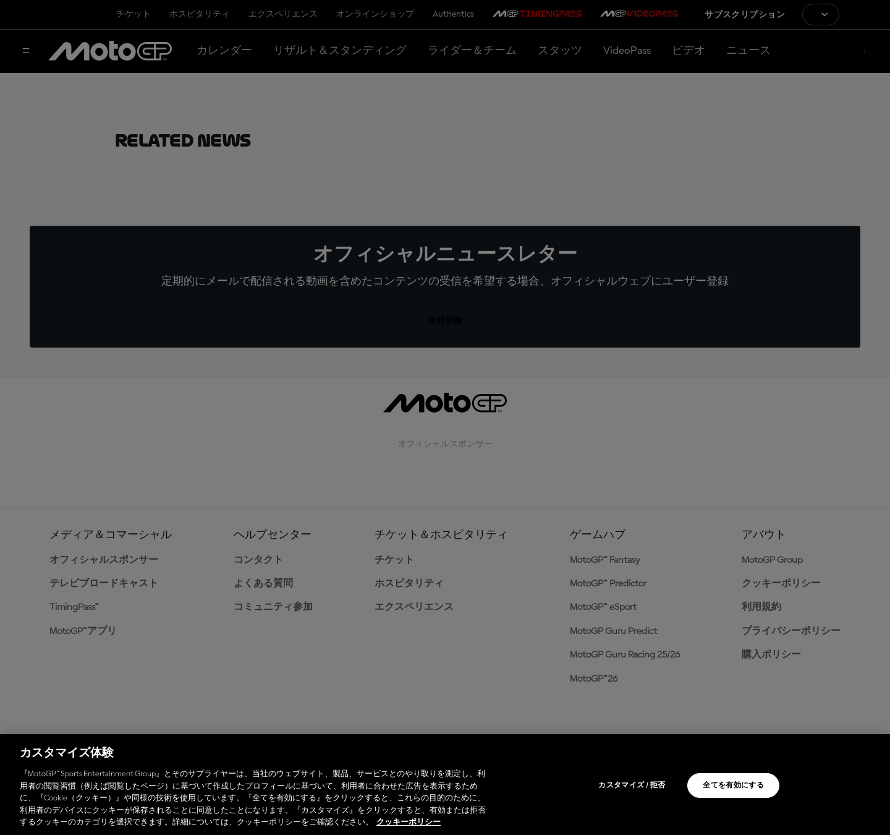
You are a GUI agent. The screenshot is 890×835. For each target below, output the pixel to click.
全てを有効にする (733, 785)
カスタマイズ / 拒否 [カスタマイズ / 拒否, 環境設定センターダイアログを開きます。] (631, 785)
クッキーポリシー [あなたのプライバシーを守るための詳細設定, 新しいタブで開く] (408, 822)
